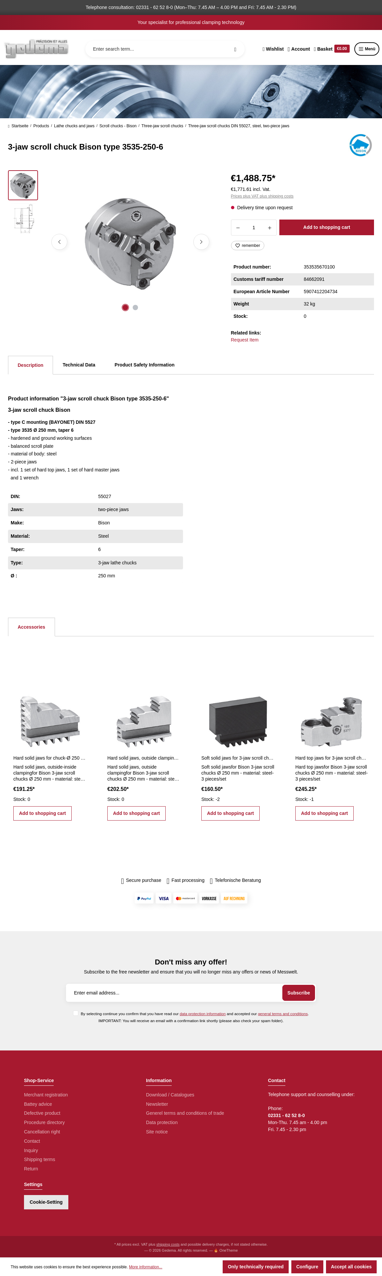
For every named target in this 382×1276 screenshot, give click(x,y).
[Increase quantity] (270, 228)
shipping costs (168, 1244)
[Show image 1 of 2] (125, 307)
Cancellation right (42, 1131)
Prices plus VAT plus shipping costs (262, 196)
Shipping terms (39, 1159)
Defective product (42, 1113)
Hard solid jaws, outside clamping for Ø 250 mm (144, 758)
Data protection (162, 1122)
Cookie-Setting (46, 1202)
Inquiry (31, 1150)
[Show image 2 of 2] (135, 307)
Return (31, 1168)
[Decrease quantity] (238, 228)
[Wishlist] (273, 49)
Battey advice (38, 1104)
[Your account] (299, 49)
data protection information (203, 1013)
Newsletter (157, 1104)
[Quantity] (254, 228)
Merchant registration (46, 1094)
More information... (145, 1267)
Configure (307, 1266)
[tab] (30, 365)
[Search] (235, 49)
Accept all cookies (351, 1266)
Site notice (157, 1131)
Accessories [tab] (31, 627)
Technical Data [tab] (79, 364)
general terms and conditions (283, 1013)
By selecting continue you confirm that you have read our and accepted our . (195, 1013)
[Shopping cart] (332, 49)
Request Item (245, 339)
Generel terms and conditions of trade (185, 1113)
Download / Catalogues (170, 1094)
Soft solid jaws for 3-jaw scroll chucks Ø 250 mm (238, 758)
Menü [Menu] (366, 49)
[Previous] (59, 242)
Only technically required (255, 1266)
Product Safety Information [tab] (145, 364)
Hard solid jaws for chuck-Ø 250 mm (50, 758)
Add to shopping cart (326, 227)
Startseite (18, 126)
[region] (111, 242)
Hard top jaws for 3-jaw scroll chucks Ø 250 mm (332, 758)
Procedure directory (44, 1122)
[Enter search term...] (165, 49)
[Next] (201, 242)
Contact (32, 1141)
